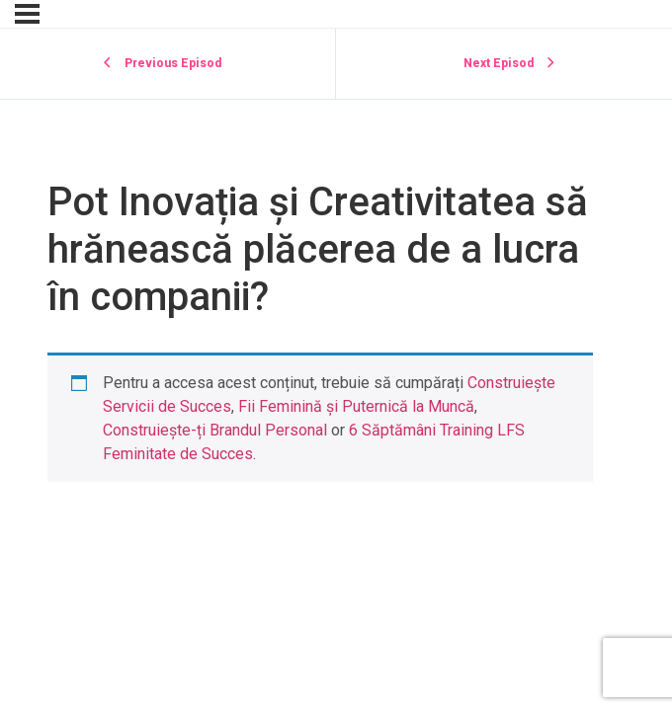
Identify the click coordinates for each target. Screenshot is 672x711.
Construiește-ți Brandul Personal (215, 430)
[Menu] (27, 14)
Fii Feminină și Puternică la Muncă (356, 406)
